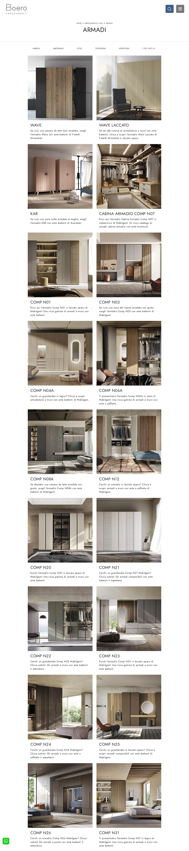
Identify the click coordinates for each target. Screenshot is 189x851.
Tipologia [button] (100, 49)
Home (79, 23)
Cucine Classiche (104, 815)
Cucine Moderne (104, 812)
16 (113, 727)
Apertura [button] (124, 49)
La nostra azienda (65, 812)
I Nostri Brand (63, 818)
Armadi (109, 23)
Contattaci (61, 825)
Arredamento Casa (94, 23)
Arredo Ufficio (143, 818)
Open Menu (180, 9)
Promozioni (101, 821)
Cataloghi (61, 821)
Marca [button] (36, 49)
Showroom (62, 815)
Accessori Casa (143, 815)
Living (99, 818)
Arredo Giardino (144, 821)
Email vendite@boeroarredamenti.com (32, 830)
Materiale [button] (58, 49)
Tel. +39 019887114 (27, 825)
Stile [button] (79, 49)
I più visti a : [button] (150, 49)
